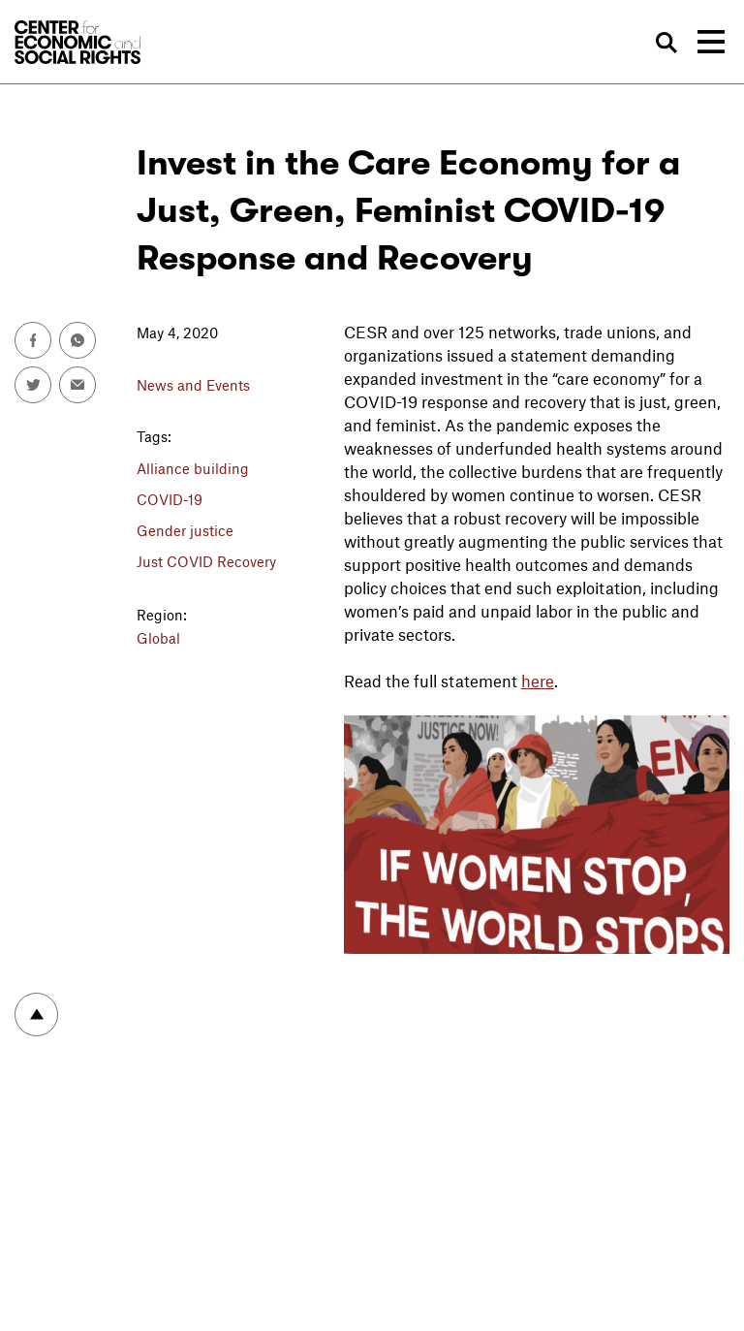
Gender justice (185, 530)
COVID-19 (169, 499)
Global (158, 638)
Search (667, 42)
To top (36, 1014)
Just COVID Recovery (206, 561)
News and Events (193, 385)
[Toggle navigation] (711, 41)
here (537, 680)
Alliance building (193, 468)
